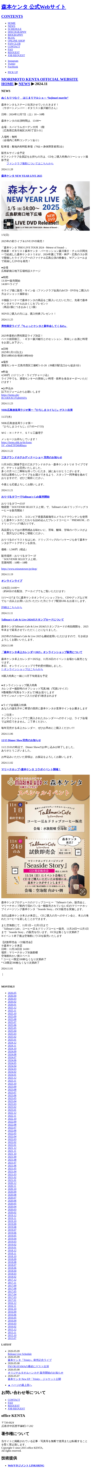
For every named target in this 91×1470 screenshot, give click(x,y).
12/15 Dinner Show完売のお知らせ (21, 740)
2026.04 (12, 995)
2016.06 (12, 1314)
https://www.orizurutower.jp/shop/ (19, 568)
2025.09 (12, 1016)
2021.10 (12, 1153)
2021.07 (12, 1162)
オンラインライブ (11, 580)
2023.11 (12, 1080)
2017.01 (12, 1300)
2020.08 (12, 1194)
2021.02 (12, 1177)
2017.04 (12, 1294)
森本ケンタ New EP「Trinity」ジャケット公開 (34, 1379)
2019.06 (12, 1233)
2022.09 (12, 1121)
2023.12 (12, 1077)
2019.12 (12, 1215)
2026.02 (12, 1001)
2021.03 (12, 1174)
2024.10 (12, 1048)
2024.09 (12, 1051)
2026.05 (12, 993)
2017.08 (12, 1288)
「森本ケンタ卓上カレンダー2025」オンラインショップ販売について (41, 652)
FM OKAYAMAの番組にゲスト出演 (28, 1366)
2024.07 (12, 1057)
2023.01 (12, 1110)
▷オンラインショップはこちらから (22, 669)
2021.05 (12, 1168)
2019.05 (12, 1235)
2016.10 (12, 1309)
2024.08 (12, 1054)
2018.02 (12, 1276)
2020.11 (12, 1186)
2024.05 (12, 1063)
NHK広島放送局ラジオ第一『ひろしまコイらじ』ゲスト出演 (37, 410)
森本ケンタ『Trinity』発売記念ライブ (30, 1360)
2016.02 (12, 1326)
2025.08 (12, 1019)
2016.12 (12, 1303)
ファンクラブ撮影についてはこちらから (30, 163)
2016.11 (12, 1306)
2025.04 (12, 1031)
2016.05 (12, 1317)
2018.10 (12, 1256)
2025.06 (12, 1025)
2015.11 (12, 1332)
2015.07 (12, 1338)
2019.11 (12, 1218)
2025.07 (12, 1022)
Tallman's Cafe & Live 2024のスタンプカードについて (32, 619)
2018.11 (12, 1253)
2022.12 (12, 1113)
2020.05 (12, 1203)
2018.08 (12, 1262)
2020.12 (12, 1183)
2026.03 (12, 998)
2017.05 (12, 1291)
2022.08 (12, 1124)
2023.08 (12, 1089)
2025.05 (12, 1028)
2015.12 (12, 1329)
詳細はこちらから (11, 607)
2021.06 (12, 1165)
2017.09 (12, 1285)
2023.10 (12, 1083)
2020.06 (12, 1200)
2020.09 (12, 1192)
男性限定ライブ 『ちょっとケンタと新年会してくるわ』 (34, 326)
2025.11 (12, 1010)
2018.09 (12, 1259)
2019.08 (12, 1227)
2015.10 (12, 1335)
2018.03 (12, 1273)
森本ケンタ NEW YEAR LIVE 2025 (21, 175)
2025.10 (12, 1013)
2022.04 (12, 1136)
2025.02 (12, 1036)
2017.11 (12, 1282)
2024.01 (12, 1074)
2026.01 (12, 1004)
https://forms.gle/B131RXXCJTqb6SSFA (14, 396)
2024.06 (12, 1060)
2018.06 (12, 1268)
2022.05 (12, 1133)
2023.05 (12, 1098)
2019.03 (12, 1241)
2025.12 (12, 1007)
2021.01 (12, 1180)
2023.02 (12, 1107)
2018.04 (12, 1271)
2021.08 (12, 1159)
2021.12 (12, 1148)
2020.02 (12, 1212)
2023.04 (12, 1101)
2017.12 (12, 1279)
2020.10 (12, 1189)
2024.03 (12, 1069)
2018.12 (12, 1250)
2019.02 (12, 1244)
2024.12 (12, 1042)
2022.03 (12, 1139)
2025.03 (12, 1034)
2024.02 (12, 1072)
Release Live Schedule (20, 1354)
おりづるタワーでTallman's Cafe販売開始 (25, 496)
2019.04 (12, 1238)
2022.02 (12, 1142)
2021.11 (12, 1151)
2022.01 (12, 1145)
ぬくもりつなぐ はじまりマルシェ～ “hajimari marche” (34, 97)
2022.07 (12, 1127)
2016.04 (12, 1320)
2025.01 (12, 1039)
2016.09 (12, 1312)
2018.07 (12, 1265)
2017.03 (12, 1297)
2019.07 (12, 1230)
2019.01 (12, 1247)
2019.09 (12, 1224)
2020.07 (12, 1197)
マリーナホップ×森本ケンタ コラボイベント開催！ (31, 769)
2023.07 (12, 1092)
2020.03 (12, 1209)
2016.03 (12, 1323)
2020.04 (12, 1206)
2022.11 (12, 1115)
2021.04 (12, 1171)
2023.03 (12, 1104)
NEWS (24, 84)
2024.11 (12, 1045)
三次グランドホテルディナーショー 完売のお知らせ (31, 457)
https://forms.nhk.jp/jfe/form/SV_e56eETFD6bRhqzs (16, 444)
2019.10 (12, 1221)
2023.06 (12, 1095)
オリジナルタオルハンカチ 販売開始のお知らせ (35, 1372)
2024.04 (12, 1066)
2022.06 (12, 1130)
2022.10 (12, 1118)
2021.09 (12, 1156)
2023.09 (12, 1086)
